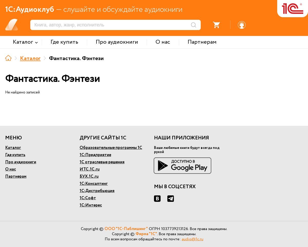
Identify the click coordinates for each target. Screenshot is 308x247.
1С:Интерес (91, 205)
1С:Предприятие (95, 155)
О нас (10, 169)
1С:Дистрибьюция (97, 191)
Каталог (30, 58)
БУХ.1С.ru (89, 176)
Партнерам (15, 176)
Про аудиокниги (20, 162)
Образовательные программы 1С (111, 148)
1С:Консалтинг (94, 184)
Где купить (15, 155)
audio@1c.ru (192, 239)
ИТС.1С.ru (90, 169)
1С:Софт (88, 198)
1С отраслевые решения (102, 162)
